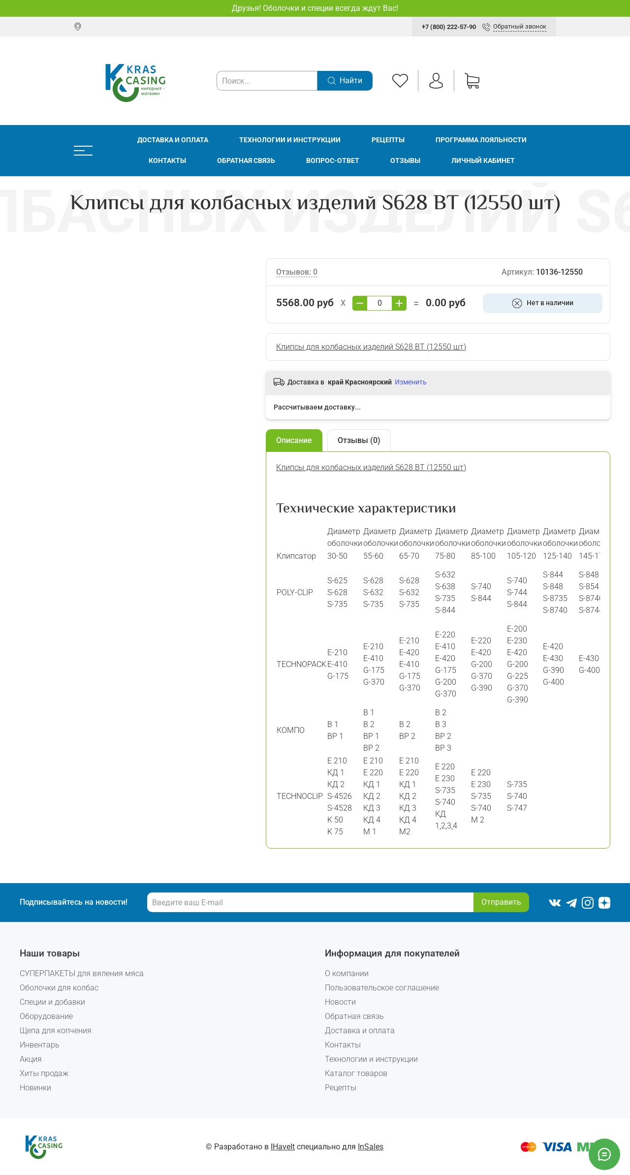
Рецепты (388, 140)
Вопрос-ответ (332, 161)
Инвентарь (40, 1044)
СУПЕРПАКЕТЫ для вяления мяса (82, 973)
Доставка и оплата (172, 140)
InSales (370, 1146)
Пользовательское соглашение (382, 987)
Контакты (167, 161)
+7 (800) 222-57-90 (449, 27)
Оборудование (46, 1016)
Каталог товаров (356, 1073)
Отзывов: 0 (296, 272)
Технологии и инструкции (290, 140)
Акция (31, 1059)
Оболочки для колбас (59, 987)
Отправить (501, 902)
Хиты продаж (44, 1073)
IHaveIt (283, 1146)
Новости (340, 1002)
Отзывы (405, 161)
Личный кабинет (483, 161)
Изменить (411, 382)
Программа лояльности (481, 140)
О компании (347, 973)
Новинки (35, 1087)
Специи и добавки (52, 1002)
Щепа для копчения (56, 1030)
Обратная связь (246, 161)
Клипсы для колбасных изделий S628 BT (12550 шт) (371, 346)
